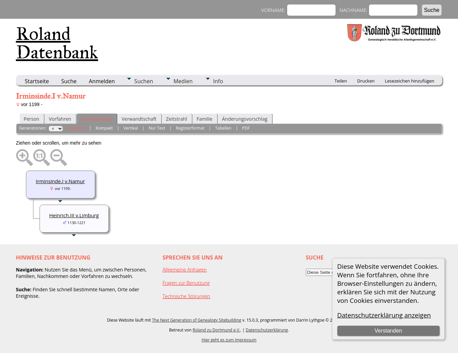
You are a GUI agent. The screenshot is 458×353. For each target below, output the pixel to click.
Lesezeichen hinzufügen (409, 81)
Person (32, 119)
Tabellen (223, 128)
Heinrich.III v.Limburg (74, 215)
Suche (68, 81)
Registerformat (190, 128)
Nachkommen (96, 119)
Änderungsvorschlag (244, 119)
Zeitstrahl (176, 119)
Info (218, 81)
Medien (183, 81)
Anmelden (102, 81)
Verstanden (388, 331)
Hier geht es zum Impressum (229, 340)
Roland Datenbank (57, 43)
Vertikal (130, 128)
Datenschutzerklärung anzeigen (384, 315)
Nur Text (157, 128)
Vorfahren (60, 119)
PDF (246, 128)
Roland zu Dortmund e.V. (216, 330)
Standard (76, 128)
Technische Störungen (186, 296)
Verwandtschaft (139, 119)
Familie (204, 119)
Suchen (143, 81)
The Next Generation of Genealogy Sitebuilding (196, 320)
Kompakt (104, 128)
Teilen (341, 81)
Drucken (365, 81)
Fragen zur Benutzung (186, 283)
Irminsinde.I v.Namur (60, 181)
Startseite (37, 81)
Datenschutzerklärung (267, 330)
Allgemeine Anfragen (185, 269)
